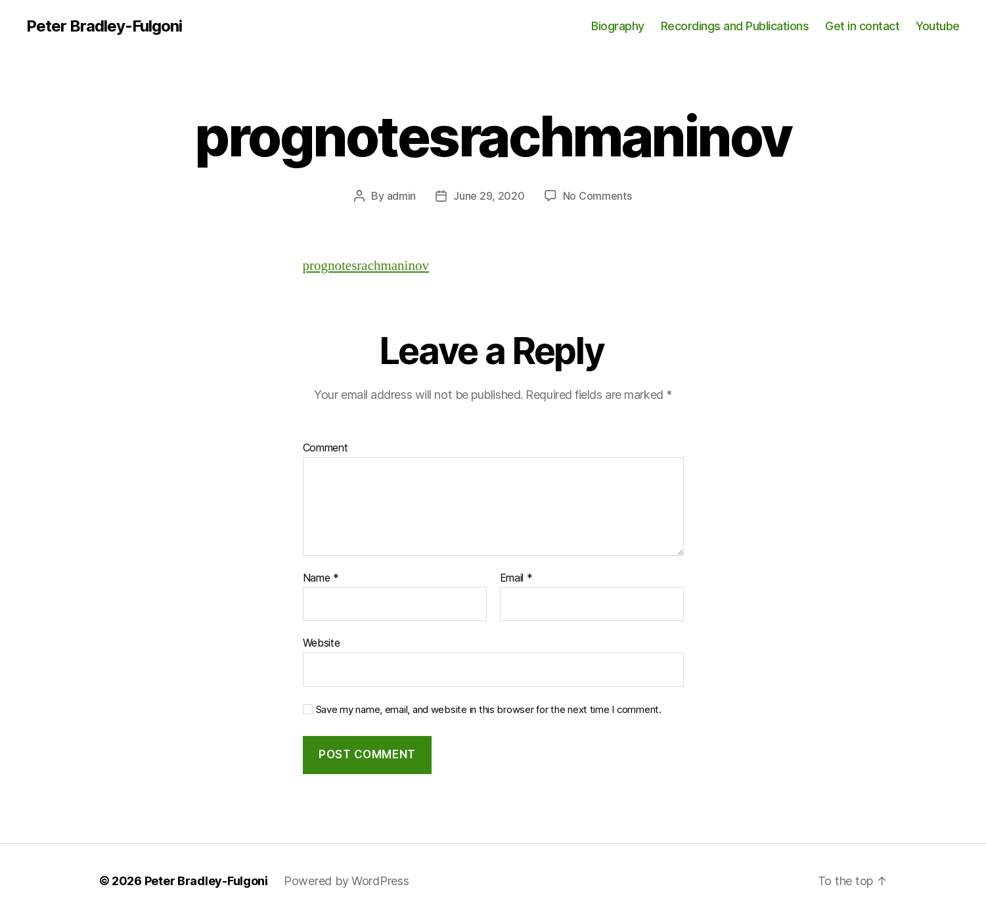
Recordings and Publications (735, 26)
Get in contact (862, 26)
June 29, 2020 (489, 195)
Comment (325, 448)
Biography (617, 26)
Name (321, 578)
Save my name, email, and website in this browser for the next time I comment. (488, 710)
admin (401, 195)
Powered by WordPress (346, 881)
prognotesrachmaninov (366, 266)
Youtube (938, 26)
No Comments (597, 195)
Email (516, 578)
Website (321, 642)
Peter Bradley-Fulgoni (104, 26)
